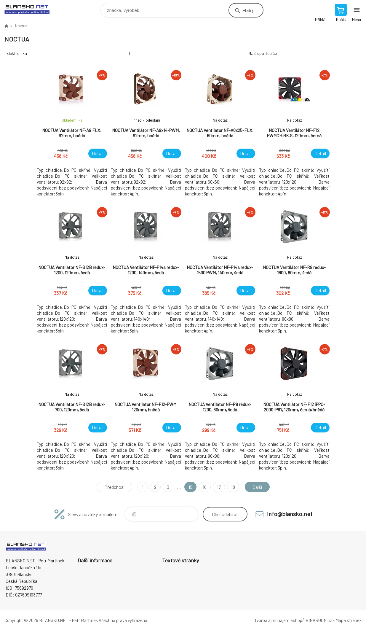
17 (219, 487)
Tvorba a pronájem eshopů (279, 620)
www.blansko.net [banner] (30, 9)
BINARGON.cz (319, 620)
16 (205, 487)
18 (233, 487)
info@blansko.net (289, 513)
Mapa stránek (348, 620)
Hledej (247, 10)
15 (190, 487)
